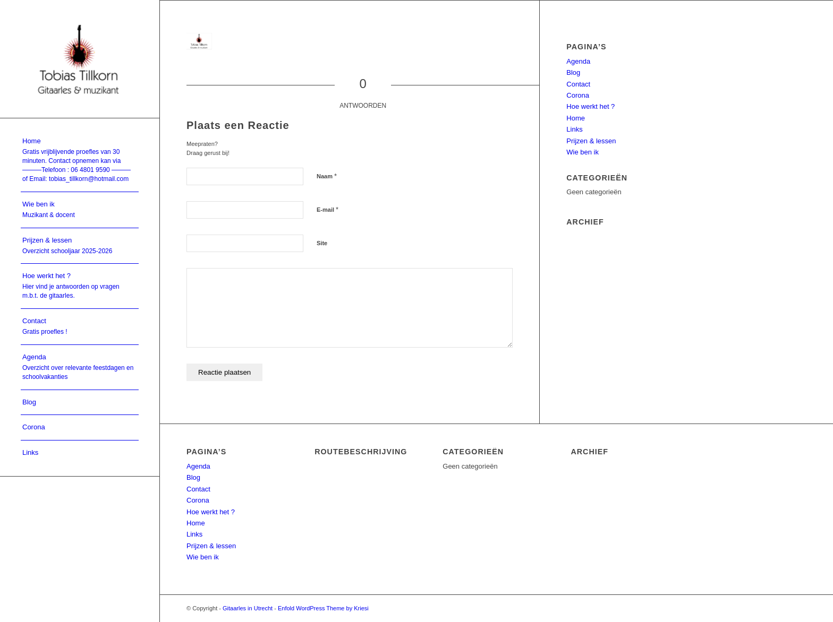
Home (575, 118)
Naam (327, 176)
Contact (578, 84)
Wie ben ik (582, 152)
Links (574, 129)
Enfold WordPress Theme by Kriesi (323, 608)
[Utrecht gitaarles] (79, 59)
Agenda (578, 61)
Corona (577, 95)
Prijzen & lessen (591, 141)
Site (322, 243)
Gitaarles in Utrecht (248, 608)
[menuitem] (80, 160)
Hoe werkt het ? (590, 106)
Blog (573, 72)
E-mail (327, 209)
